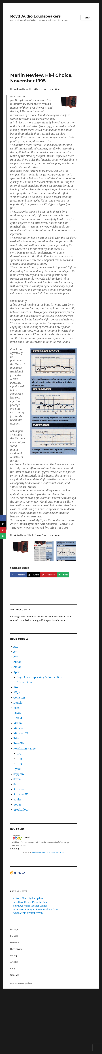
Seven (17, 779)
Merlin (17, 723)
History (14, 929)
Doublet (18, 702)
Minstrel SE (20, 733)
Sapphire (19, 774)
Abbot (17, 661)
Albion (17, 667)
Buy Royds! (16, 949)
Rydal (17, 768)
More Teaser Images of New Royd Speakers (35, 909)
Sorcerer (18, 789)
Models (14, 936)
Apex (16, 672)
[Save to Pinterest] (48, 574)
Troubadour (21, 809)
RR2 (19, 758)
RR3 (19, 763)
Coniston (19, 697)
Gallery (13, 955)
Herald (17, 717)
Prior (16, 738)
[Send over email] (63, 574)
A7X (15, 656)
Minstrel (18, 728)
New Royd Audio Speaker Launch (30, 905)
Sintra (17, 784)
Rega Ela (18, 743)
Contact (14, 975)
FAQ (12, 968)
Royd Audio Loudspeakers (35, 16)
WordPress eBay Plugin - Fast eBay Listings (48, 852)
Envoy (17, 712)
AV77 (16, 692)
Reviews (14, 942)
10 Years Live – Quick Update (28, 898)
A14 (15, 646)
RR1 (19, 753)
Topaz (17, 804)
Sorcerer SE (20, 794)
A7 (15, 651)
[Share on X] (33, 574)
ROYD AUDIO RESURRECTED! (28, 913)
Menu (86, 17)
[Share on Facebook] (18, 574)
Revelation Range (24, 748)
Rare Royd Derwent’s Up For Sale (30, 902)
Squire (17, 799)
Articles (14, 962)
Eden (16, 707)
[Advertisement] (51, 52)
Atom (16, 687)
